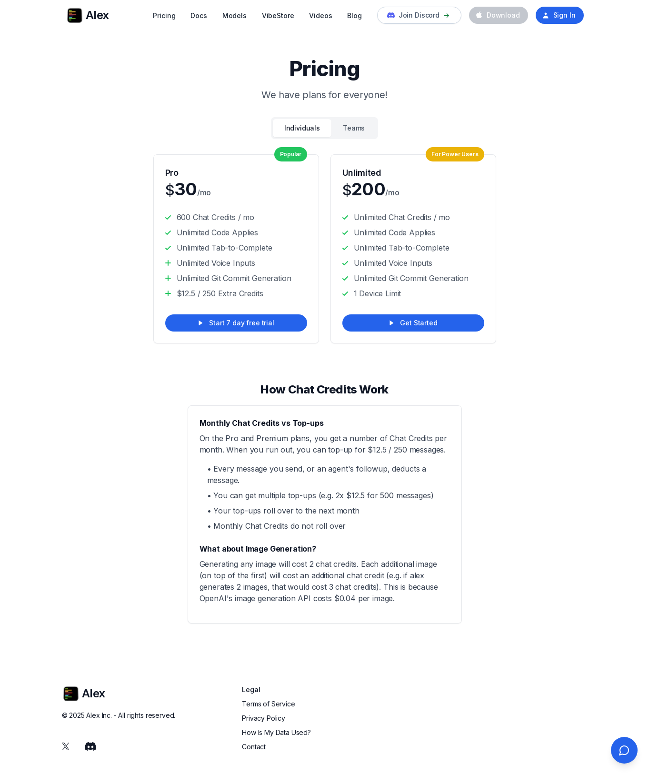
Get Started (413, 323)
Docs (198, 15)
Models (234, 15)
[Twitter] (66, 746)
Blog (354, 15)
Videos (320, 15)
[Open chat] (624, 750)
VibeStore (278, 15)
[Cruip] (75, 15)
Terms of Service (268, 704)
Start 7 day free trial (236, 323)
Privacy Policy (263, 718)
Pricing (164, 15)
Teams (354, 128)
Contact (254, 747)
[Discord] (90, 746)
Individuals (302, 128)
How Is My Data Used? (276, 732)
